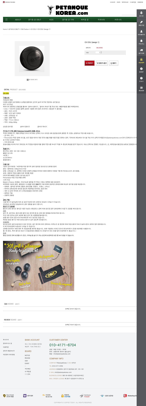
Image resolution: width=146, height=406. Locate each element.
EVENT (27, 363)
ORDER (140, 2)
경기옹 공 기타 (68, 19)
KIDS (51, 19)
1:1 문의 (27, 374)
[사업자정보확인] (78, 375)
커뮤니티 (118, 19)
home (5, 29)
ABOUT (18, 19)
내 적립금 (28, 371)
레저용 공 (85, 19)
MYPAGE (125, 2)
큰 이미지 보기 (32, 79)
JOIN (118, 2)
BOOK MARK (10, 2)
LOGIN (112, 2)
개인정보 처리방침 (9, 354)
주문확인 (27, 369)
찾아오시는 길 (7, 343)
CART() (133, 2)
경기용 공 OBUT (34, 19)
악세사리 (101, 19)
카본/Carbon (25, 29)
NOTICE (27, 355)
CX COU (33, 29)
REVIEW (27, 358)
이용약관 (6, 347)
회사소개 (6, 339)
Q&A (26, 361)
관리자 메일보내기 (9, 351)
